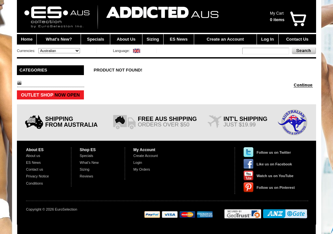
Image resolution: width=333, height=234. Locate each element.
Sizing (153, 39)
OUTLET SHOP (50, 95)
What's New (89, 162)
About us (33, 156)
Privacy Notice (37, 176)
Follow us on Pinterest (276, 187)
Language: (121, 51)
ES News (179, 39)
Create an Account (225, 39)
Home (27, 39)
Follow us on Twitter (274, 152)
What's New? (59, 39)
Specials (95, 39)
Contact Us (297, 39)
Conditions (34, 183)
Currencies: (26, 51)
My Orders (141, 169)
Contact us (34, 169)
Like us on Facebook (274, 164)
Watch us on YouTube (275, 176)
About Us (126, 39)
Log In (267, 39)
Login (137, 162)
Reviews (86, 176)
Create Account (145, 156)
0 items (277, 19)
